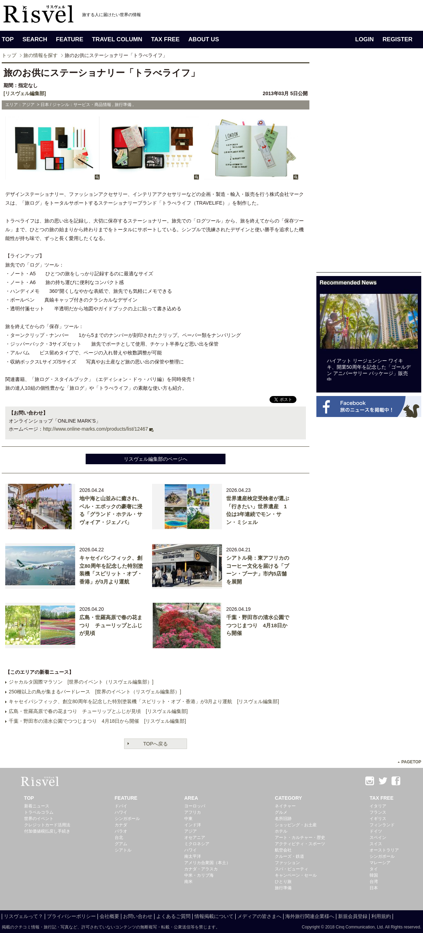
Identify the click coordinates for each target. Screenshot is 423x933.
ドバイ (121, 806)
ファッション (287, 862)
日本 (374, 887)
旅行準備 (283, 887)
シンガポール (127, 818)
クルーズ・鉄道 (289, 856)
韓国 (374, 875)
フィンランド (382, 824)
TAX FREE (165, 39)
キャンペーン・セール (296, 875)
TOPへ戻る (155, 744)
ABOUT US (203, 39)
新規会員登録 (352, 916)
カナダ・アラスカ (201, 869)
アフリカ (192, 812)
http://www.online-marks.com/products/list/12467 (95, 429)
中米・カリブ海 (199, 875)
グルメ (281, 812)
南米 (188, 881)
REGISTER (397, 39)
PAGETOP (411, 761)
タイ (374, 869)
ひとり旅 (283, 881)
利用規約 (381, 916)
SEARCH (34, 39)
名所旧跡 (283, 818)
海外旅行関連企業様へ (309, 916)
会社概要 (109, 916)
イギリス (378, 818)
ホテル (281, 831)
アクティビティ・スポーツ (300, 843)
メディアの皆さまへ (259, 916)
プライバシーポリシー (71, 916)
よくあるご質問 (173, 916)
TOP (8, 39)
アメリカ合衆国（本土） (207, 862)
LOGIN (364, 39)
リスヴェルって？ (23, 916)
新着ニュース (36, 806)
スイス (376, 843)
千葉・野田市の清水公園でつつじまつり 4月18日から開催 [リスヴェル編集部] (97, 721)
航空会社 (283, 850)
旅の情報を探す (40, 55)
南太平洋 (192, 856)
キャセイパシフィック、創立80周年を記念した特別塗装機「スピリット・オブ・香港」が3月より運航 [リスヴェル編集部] (144, 701)
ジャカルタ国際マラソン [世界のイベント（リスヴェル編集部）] (81, 682)
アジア (190, 831)
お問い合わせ (137, 916)
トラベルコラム (38, 812)
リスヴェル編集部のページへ (155, 459)
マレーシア (380, 862)
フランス (378, 812)
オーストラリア (384, 850)
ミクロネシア (196, 843)
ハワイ (121, 812)
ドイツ (376, 831)
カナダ (121, 824)
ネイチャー (285, 806)
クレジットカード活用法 (47, 824)
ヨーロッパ (194, 806)
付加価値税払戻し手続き (47, 831)
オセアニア (194, 837)
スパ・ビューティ (291, 869)
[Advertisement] (368, 167)
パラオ (121, 831)
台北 (119, 837)
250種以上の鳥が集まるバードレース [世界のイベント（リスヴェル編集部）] (95, 691)
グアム (121, 843)
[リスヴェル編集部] (24, 93)
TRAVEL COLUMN (117, 39)
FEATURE (69, 39)
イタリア (378, 806)
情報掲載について (214, 916)
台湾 (374, 881)
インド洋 (192, 824)
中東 (188, 818)
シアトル (123, 850)
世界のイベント (38, 818)
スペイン (378, 837)
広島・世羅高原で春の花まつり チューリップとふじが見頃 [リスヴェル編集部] (98, 711)
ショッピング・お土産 (296, 824)
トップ (9, 55)
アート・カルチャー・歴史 (300, 837)
